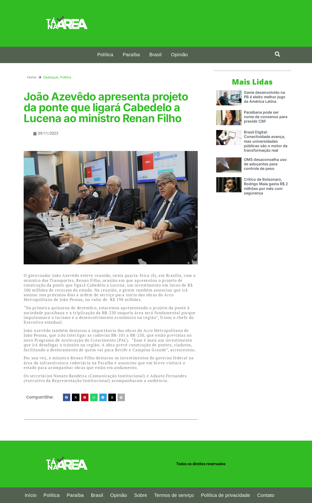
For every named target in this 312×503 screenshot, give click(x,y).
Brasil (155, 54)
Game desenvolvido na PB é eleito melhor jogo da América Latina (264, 96)
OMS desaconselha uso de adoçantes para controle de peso (265, 164)
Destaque (50, 77)
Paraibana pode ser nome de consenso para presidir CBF (265, 116)
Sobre (140, 495)
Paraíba (131, 54)
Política (105, 54)
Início (31, 495)
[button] (277, 54)
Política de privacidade (225, 495)
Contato (265, 495)
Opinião (179, 54)
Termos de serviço (174, 495)
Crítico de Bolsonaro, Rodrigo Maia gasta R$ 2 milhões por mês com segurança (266, 186)
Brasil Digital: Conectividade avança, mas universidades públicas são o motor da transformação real (265, 140)
